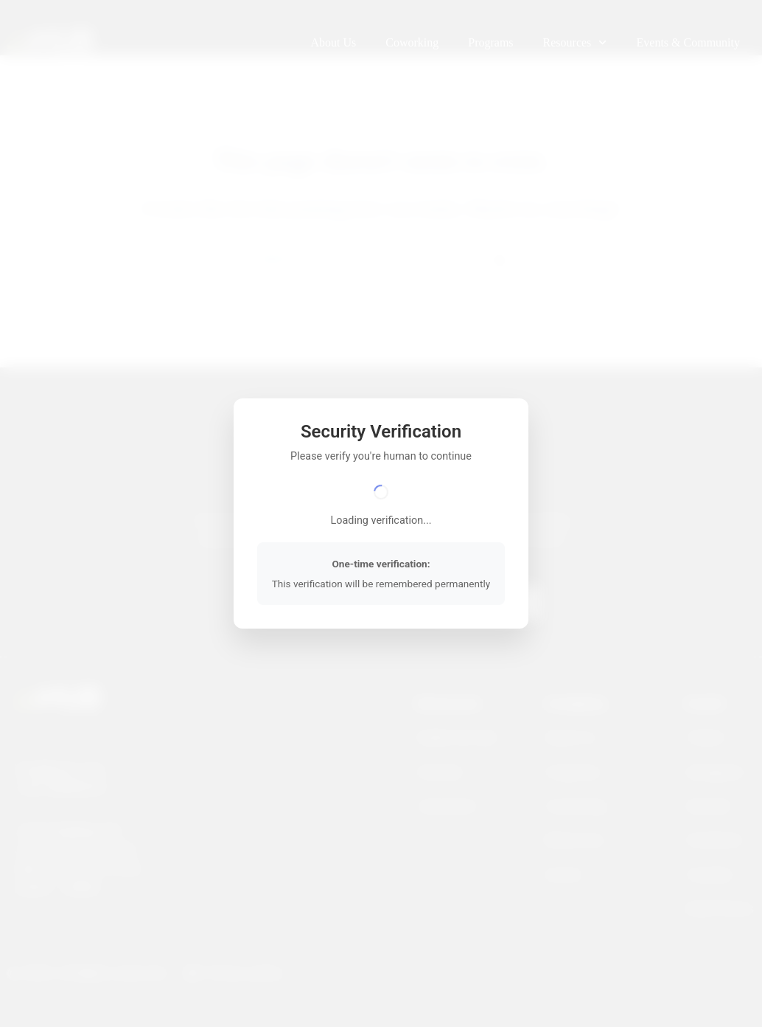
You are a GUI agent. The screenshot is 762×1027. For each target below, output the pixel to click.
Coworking (411, 42)
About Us (333, 42)
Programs (490, 42)
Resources (575, 42)
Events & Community (688, 42)
